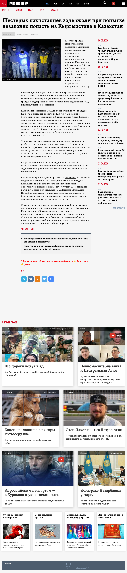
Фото (43, 10)
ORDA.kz (51, 110)
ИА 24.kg (80, 68)
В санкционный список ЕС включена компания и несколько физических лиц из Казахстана (111, 154)
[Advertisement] (63, 304)
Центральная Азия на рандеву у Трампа (79, 516)
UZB (78, 3)
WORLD (87, 3)
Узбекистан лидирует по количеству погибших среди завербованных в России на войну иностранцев (110, 98)
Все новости (119, 208)
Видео (32, 10)
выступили (56, 205)
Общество (34, 34)
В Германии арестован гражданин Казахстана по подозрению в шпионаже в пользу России (110, 80)
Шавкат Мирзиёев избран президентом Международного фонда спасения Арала (111, 175)
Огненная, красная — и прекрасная (15, 516)
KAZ (47, 3)
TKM (70, 3)
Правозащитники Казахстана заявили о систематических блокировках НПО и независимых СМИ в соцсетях (109, 118)
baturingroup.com (81, 570)
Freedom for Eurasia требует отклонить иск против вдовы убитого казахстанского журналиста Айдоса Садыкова (110, 55)
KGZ (55, 3)
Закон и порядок (23, 34)
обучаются (70, 177)
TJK (63, 3)
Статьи (19, 10)
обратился (65, 147)
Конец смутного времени (44, 516)
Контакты (8, 566)
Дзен (27, 264)
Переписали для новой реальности (106, 518)
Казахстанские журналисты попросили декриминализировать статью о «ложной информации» (110, 197)
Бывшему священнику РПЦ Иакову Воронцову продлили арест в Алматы (111, 140)
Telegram (81, 261)
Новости (6, 10)
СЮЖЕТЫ (56, 10)
